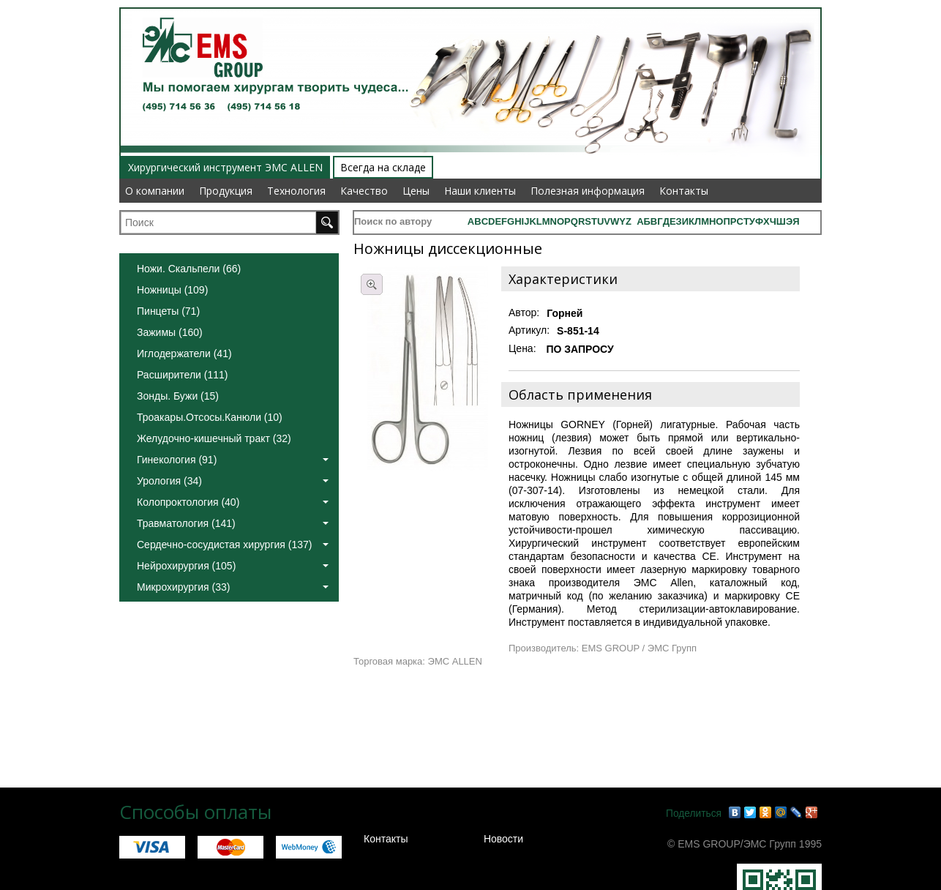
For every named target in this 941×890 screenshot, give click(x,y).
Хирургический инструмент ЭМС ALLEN (225, 167)
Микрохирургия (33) (233, 587)
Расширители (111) (182, 375)
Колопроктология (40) (233, 502)
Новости (503, 839)
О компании (154, 191)
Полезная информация (588, 191)
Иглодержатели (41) (184, 353)
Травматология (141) (233, 523)
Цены (416, 191)
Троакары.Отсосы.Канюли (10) (209, 417)
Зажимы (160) (170, 332)
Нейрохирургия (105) (233, 566)
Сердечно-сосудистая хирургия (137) (233, 544)
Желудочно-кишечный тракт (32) (214, 438)
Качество (364, 191)
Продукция (225, 191)
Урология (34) (233, 481)
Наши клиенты (480, 191)
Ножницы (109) (172, 290)
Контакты (683, 191)
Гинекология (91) (233, 459)
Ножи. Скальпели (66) (189, 268)
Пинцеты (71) (168, 311)
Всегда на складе (383, 167)
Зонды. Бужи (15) (178, 396)
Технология (296, 191)
